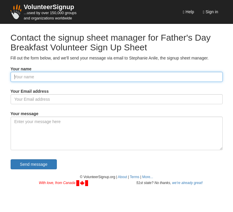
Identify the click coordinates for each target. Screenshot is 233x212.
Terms (134, 177)
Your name (21, 69)
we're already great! (187, 183)
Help (188, 11)
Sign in (210, 11)
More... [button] (147, 177)
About (122, 177)
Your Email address (30, 91)
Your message (25, 113)
